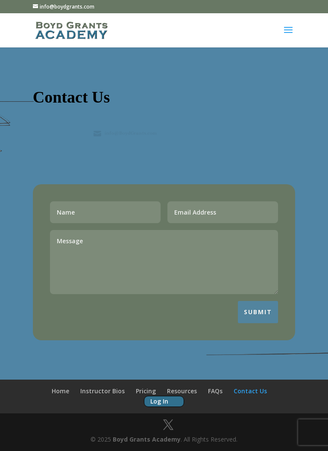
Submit (258, 312)
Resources (182, 391)
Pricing (146, 391)
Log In (159, 401)
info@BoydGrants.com (132, 133)
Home (60, 391)
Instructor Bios (102, 391)
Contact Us (250, 391)
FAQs (215, 391)
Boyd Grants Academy (147, 439)
